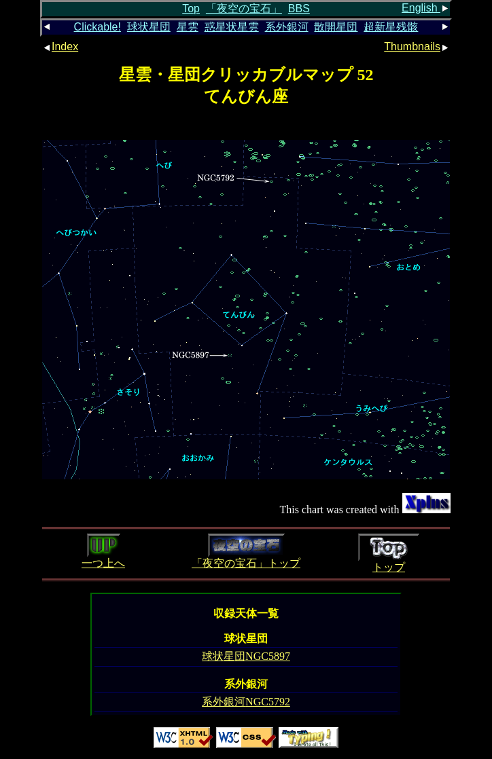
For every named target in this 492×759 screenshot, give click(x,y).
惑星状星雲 (232, 27)
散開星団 (335, 27)
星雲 (187, 27)
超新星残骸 (391, 27)
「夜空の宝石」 (244, 8)
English (426, 8)
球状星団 (149, 27)
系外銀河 (287, 27)
